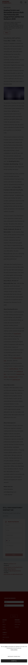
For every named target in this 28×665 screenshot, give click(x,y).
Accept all (14, 660)
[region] (14, 654)
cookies (5, 646)
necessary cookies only (14, 656)
